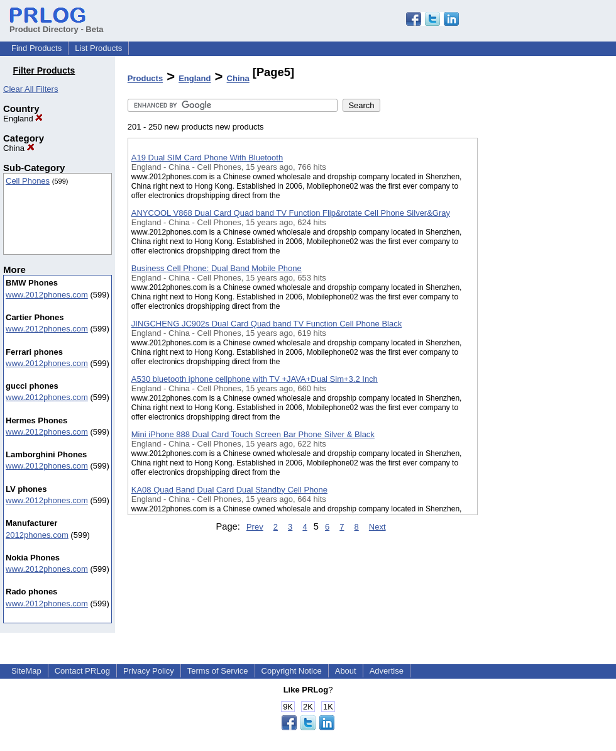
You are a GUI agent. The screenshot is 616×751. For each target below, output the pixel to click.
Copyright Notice (291, 671)
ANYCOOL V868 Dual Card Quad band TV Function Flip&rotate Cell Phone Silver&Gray (290, 213)
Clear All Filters (30, 89)
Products (145, 79)
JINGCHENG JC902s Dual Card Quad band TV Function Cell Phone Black (266, 323)
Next (377, 526)
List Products (98, 48)
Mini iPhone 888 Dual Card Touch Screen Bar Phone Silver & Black (253, 434)
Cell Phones (28, 181)
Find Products (36, 48)
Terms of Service (217, 671)
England (23, 118)
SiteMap (26, 671)
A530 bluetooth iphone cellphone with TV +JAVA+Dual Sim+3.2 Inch (254, 379)
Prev (254, 526)
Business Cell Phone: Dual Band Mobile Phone (216, 268)
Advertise (387, 671)
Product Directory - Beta (56, 24)
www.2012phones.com (47, 294)
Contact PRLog (82, 671)
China (19, 148)
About (345, 671)
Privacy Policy (148, 671)
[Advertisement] (540, 326)
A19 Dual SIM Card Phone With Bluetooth (207, 157)
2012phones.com (37, 535)
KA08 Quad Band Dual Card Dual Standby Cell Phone (229, 489)
